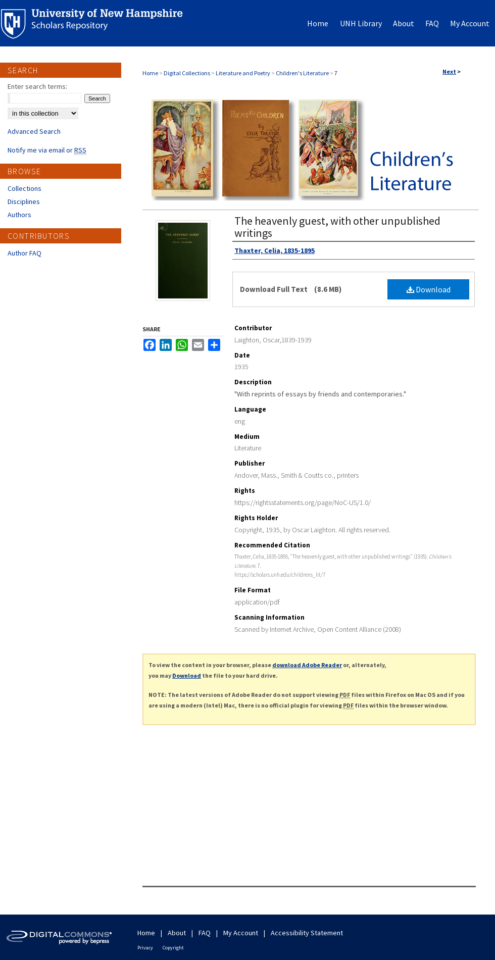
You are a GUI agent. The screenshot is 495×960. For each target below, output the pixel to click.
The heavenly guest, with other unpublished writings (337, 227)
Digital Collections (187, 73)
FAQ (205, 932)
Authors (19, 214)
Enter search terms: (37, 86)
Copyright (173, 947)
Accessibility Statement (307, 932)
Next (449, 71)
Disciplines (24, 201)
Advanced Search (34, 131)
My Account (240, 932)
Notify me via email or (47, 150)
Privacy (145, 947)
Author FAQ (24, 253)
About (177, 932)
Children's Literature (302, 73)
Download (429, 289)
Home (150, 73)
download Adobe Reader (307, 665)
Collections (24, 188)
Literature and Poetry (243, 73)
